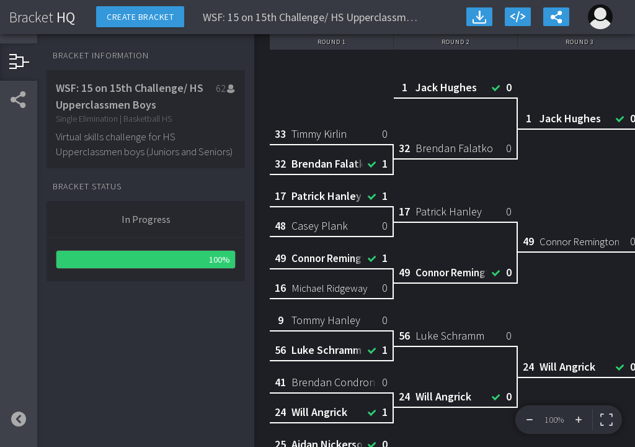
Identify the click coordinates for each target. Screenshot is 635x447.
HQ (42, 17)
